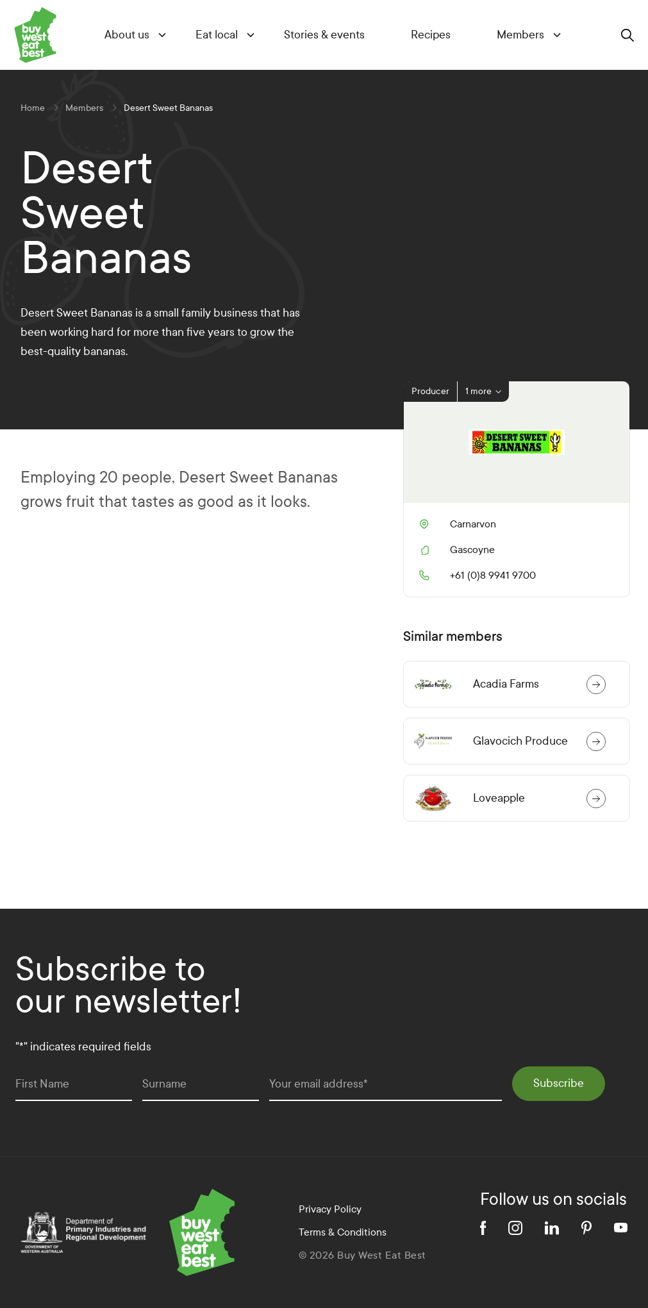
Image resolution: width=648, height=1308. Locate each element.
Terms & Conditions (342, 1232)
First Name (42, 1084)
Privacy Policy (330, 1209)
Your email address (318, 1084)
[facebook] (483, 1228)
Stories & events (324, 35)
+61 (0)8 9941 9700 (477, 575)
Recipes (431, 35)
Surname (164, 1084)
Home (33, 108)
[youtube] (620, 1227)
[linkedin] (552, 1228)
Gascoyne (472, 549)
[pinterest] (586, 1228)
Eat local (216, 35)
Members (520, 35)
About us (126, 35)
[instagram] (515, 1228)
